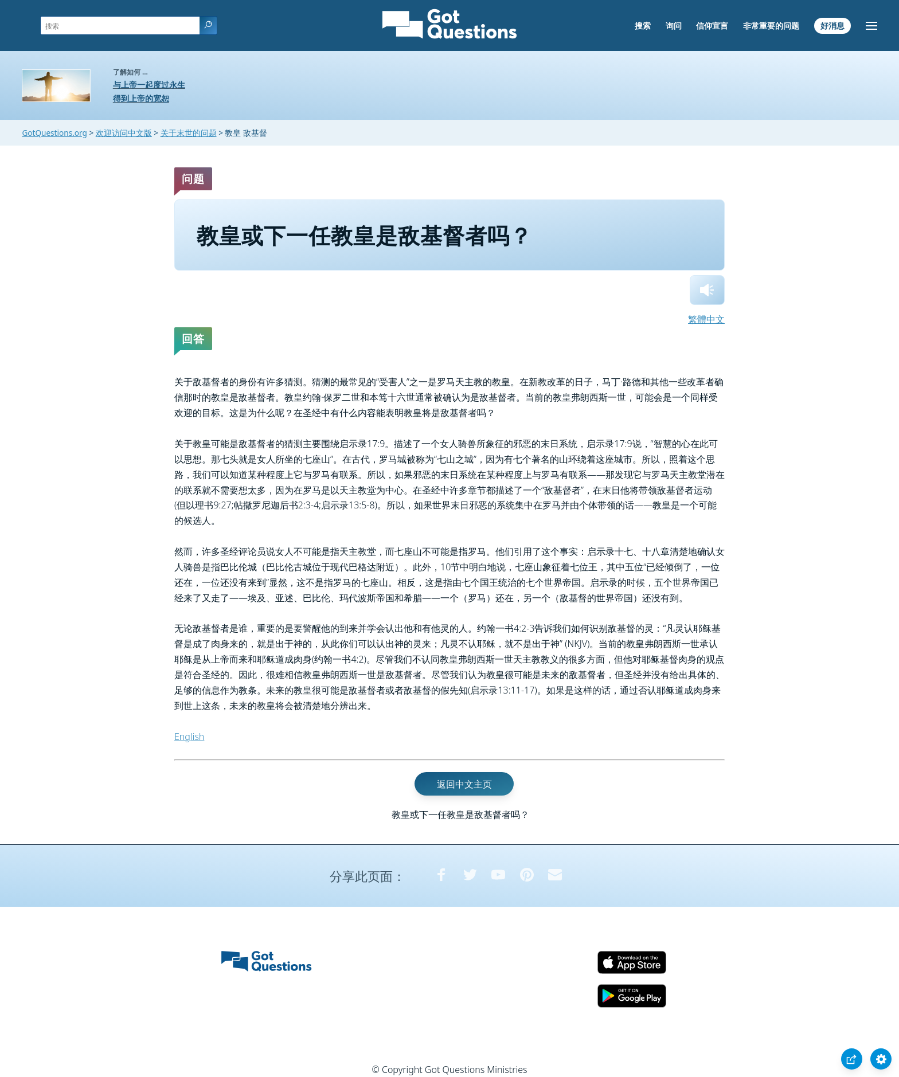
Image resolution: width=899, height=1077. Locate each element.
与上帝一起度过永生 (149, 84)
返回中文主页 (464, 783)
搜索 (643, 25)
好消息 (832, 25)
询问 (674, 25)
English (189, 736)
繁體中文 (706, 319)
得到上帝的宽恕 (141, 98)
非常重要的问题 (771, 25)
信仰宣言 (712, 25)
